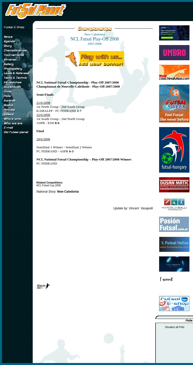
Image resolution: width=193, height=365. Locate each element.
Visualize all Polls (174, 327)
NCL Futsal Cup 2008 (48, 185)
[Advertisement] (17, 220)
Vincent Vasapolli (141, 208)
